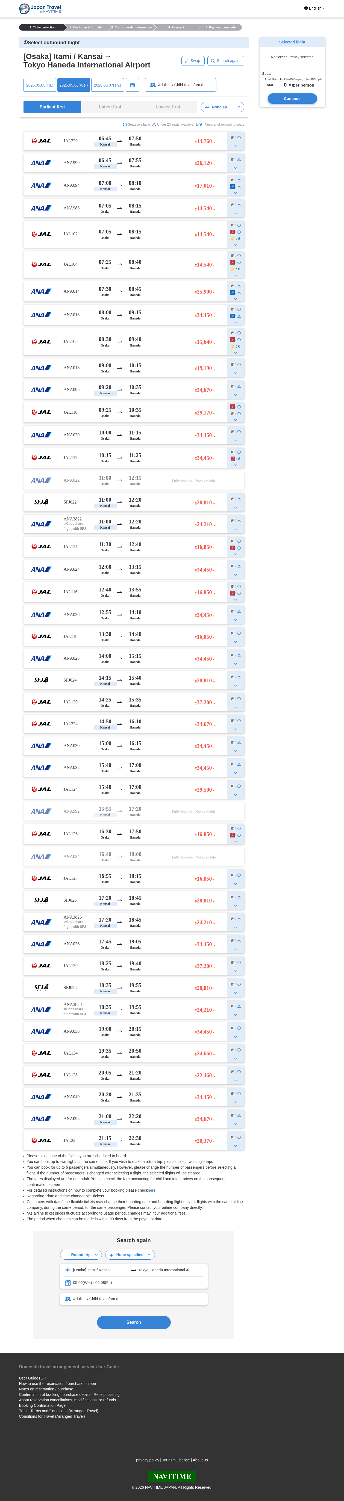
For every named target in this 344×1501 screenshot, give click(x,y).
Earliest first (52, 107)
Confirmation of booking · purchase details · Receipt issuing (69, 1394)
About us (200, 1460)
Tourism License (176, 1460)
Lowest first (168, 107)
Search (134, 1322)
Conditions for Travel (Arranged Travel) (52, 1416)
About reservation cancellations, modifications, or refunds (67, 1400)
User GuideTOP (32, 1378)
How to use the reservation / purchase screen (57, 1383)
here (151, 1190)
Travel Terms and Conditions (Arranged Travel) (58, 1411)
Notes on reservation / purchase (46, 1389)
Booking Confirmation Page (42, 1405)
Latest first (110, 107)
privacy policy (147, 1460)
